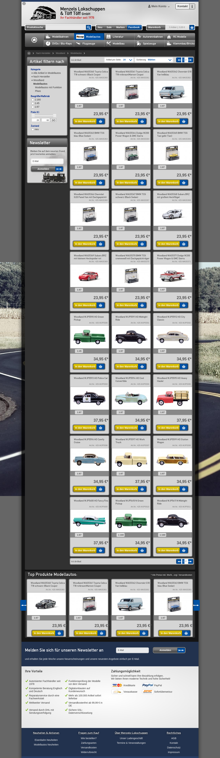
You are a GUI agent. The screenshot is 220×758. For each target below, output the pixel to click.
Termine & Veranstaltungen (131, 743)
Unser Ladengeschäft (131, 738)
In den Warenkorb (85, 121)
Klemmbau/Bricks (181, 43)
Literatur (114, 37)
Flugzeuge (85, 43)
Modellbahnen (57, 37)
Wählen (151, 60)
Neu (100, 27)
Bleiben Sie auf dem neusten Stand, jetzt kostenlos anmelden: (47, 152)
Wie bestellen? (89, 738)
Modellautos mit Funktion (48, 87)
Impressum (174, 752)
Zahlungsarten (88, 743)
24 (124, 60)
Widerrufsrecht (89, 752)
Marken (120, 27)
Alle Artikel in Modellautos (46, 73)
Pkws (38, 91)
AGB (173, 738)
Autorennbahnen (150, 37)
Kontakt (174, 743)
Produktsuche (35, 27)
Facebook (134, 27)
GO (54, 120)
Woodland (60, 53)
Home (34, 40)
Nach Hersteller (43, 53)
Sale (109, 27)
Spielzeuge (146, 43)
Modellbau (115, 43)
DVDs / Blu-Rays (59, 43)
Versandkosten (89, 747)
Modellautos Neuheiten (46, 744)
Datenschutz (173, 747)
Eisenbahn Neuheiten (46, 740)
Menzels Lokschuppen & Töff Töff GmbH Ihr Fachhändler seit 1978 (67, 13)
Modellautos (88, 37)
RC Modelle (176, 37)
